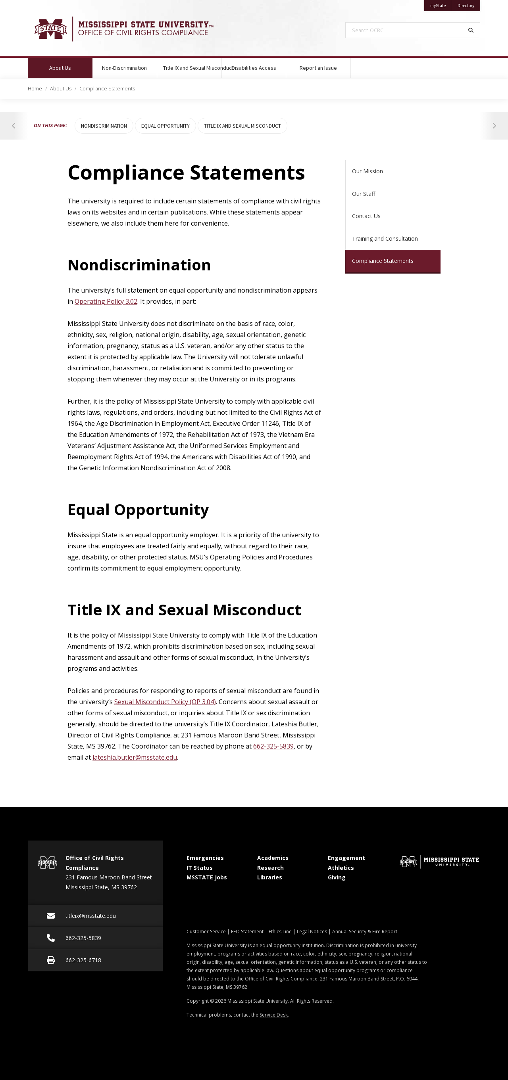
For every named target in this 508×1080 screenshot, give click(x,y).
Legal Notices (312, 931)
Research (270, 867)
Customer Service (206, 931)
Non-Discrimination (124, 67)
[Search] (471, 30)
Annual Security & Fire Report (364, 931)
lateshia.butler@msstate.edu (134, 757)
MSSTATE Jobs (207, 877)
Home (35, 88)
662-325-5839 (273, 746)
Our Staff (363, 193)
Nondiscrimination (104, 126)
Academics (273, 858)
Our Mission (367, 171)
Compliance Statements (383, 260)
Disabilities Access (253, 67)
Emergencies (205, 858)
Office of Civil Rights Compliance (281, 978)
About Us (70, 64)
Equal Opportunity (165, 126)
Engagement (346, 858)
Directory (469, 4)
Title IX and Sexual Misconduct (192, 67)
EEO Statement (247, 931)
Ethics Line (280, 931)
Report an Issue (318, 67)
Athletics (341, 867)
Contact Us (366, 216)
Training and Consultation (385, 238)
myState (441, 4)
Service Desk (274, 1014)
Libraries (269, 877)
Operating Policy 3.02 (106, 301)
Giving (337, 877)
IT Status (200, 867)
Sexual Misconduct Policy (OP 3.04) (165, 701)
